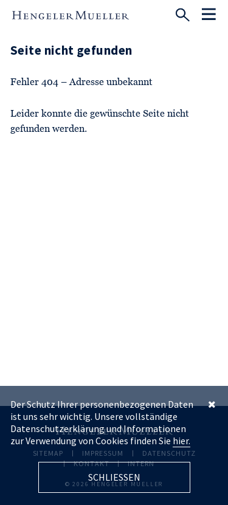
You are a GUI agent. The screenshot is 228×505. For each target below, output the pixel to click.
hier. (181, 441)
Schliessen (114, 477)
